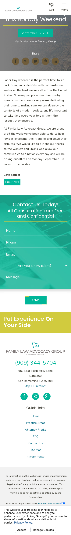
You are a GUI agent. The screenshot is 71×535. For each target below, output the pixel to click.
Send (35, 300)
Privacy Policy (35, 457)
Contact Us (35, 443)
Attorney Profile (35, 430)
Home (35, 416)
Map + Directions (35, 386)
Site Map (35, 450)
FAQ (35, 436)
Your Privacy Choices (51, 503)
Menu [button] (64, 7)
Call (51, 7)
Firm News (12, 182)
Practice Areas (35, 423)
